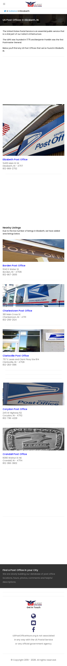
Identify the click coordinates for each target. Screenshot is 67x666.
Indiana (13, 11)
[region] (33, 82)
